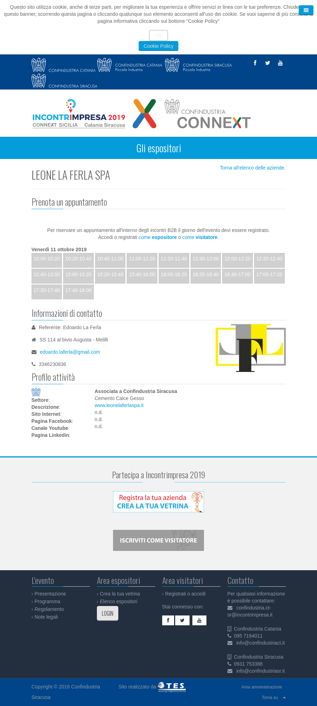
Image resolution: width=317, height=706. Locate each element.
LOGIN (107, 613)
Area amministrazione (261, 687)
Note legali (46, 617)
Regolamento (49, 609)
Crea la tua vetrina (120, 594)
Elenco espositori (119, 601)
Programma (47, 601)
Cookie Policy (158, 46)
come (158, 237)
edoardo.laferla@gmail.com (70, 352)
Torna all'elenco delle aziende (252, 168)
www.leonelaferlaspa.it (119, 405)
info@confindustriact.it (260, 643)
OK (158, 35)
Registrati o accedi (185, 594)
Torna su (270, 697)
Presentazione (50, 594)
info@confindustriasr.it (260, 671)
